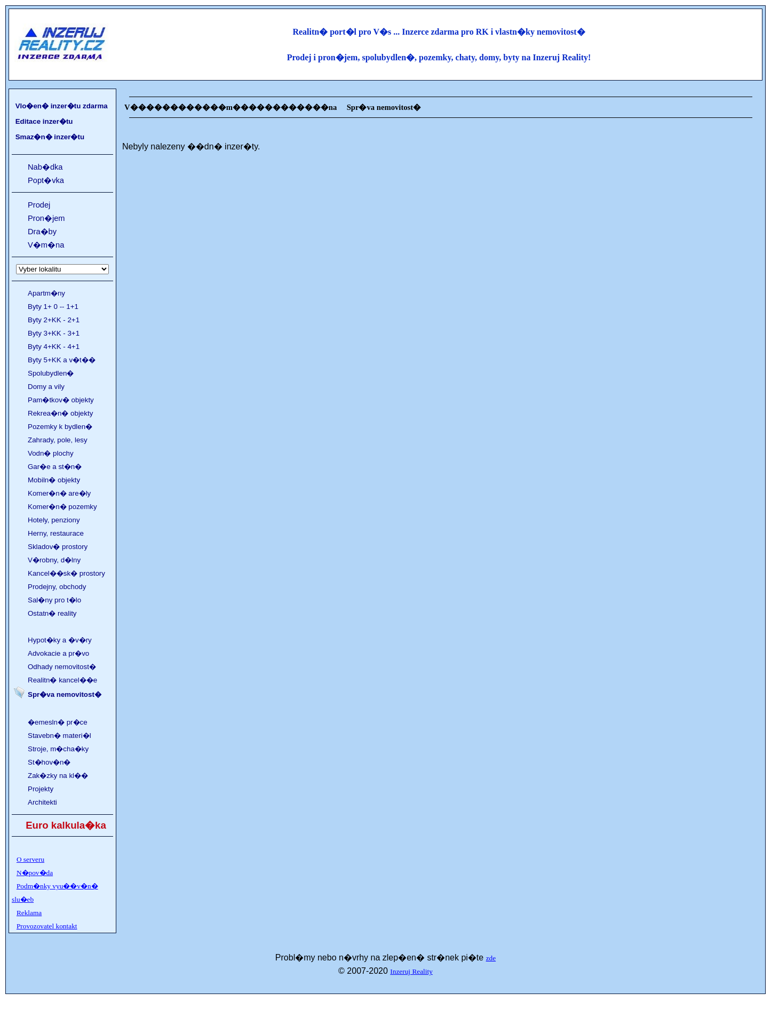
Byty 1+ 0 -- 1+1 (53, 307)
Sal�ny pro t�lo (54, 600)
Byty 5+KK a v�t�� (62, 360)
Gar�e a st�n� (55, 467)
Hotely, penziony (54, 520)
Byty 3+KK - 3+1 (54, 333)
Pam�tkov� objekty (61, 400)
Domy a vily (46, 387)
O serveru (30, 859)
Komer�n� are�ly (59, 493)
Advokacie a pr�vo (58, 653)
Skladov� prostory (58, 547)
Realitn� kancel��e (62, 680)
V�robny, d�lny (54, 560)
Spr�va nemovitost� (64, 694)
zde (491, 958)
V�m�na (46, 245)
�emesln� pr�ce (58, 722)
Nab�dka (45, 167)
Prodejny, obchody (57, 587)
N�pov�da (35, 873)
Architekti (42, 802)
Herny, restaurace (56, 533)
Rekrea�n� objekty (60, 413)
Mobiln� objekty (54, 480)
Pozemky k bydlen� (60, 427)
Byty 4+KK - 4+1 (54, 347)
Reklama (29, 913)
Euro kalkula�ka (66, 825)
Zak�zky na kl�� (58, 776)
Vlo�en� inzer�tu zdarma (61, 106)
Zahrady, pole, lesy (58, 440)
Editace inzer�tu (44, 121)
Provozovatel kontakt (47, 926)
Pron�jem (46, 218)
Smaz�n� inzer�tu (49, 137)
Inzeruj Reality (411, 971)
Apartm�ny (46, 293)
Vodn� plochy (51, 453)
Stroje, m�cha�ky (58, 749)
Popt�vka (46, 180)
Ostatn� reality (52, 613)
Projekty (40, 789)
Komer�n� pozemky (62, 507)
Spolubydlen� (51, 373)
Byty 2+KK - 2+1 (54, 320)
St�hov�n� (49, 762)
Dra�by (42, 231)
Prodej (39, 205)
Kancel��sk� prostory (66, 573)
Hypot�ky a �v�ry (60, 640)
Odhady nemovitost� (62, 667)
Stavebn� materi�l (59, 736)
